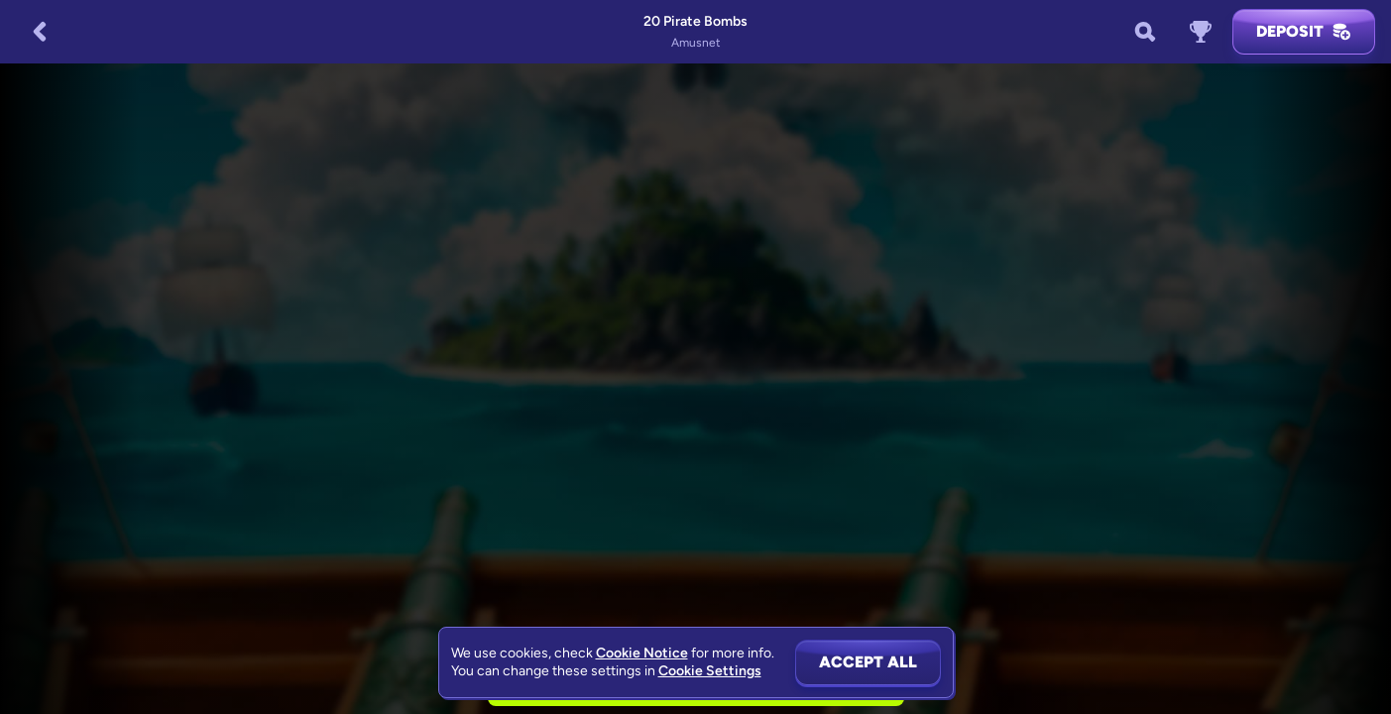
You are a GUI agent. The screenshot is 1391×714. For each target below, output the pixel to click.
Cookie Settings (709, 671)
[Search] (1145, 32)
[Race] (1200, 32)
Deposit (1303, 32)
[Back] (39, 32)
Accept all (868, 662)
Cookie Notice (642, 653)
